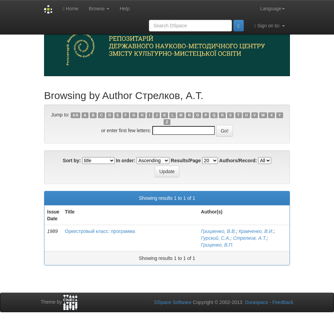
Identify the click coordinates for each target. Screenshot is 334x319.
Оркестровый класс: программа (100, 231)
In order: (126, 160)
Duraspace (256, 302)
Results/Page (186, 160)
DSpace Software (173, 302)
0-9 (75, 115)
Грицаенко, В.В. (218, 231)
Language (272, 8)
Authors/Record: (238, 160)
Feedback (283, 302)
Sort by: (72, 160)
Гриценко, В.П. (217, 245)
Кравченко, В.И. (256, 231)
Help (124, 8)
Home (70, 9)
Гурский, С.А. (215, 238)
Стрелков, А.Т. (250, 238)
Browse (99, 8)
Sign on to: (269, 26)
